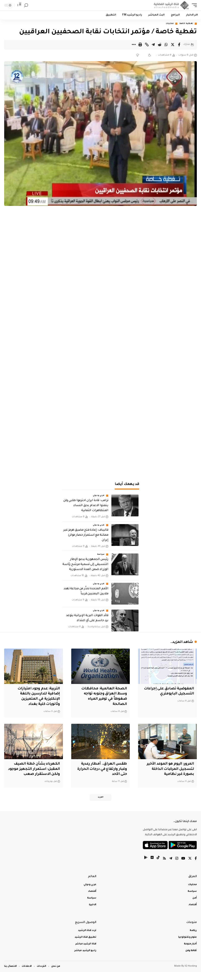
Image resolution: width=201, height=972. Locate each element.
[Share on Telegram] (153, 44)
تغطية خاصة (186, 24)
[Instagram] (176, 859)
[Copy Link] (147, 44)
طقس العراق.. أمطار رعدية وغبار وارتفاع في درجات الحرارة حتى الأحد (102, 769)
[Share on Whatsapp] (166, 44)
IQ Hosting (191, 966)
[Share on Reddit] (160, 44)
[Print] (140, 44)
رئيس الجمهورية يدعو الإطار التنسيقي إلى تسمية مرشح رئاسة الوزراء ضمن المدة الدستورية (85, 564)
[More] (134, 44)
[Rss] (164, 859)
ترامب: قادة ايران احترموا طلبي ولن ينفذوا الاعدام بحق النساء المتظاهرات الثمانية (85, 505)
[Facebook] (196, 859)
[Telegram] (170, 859)
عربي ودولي (99, 496)
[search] (26, 5)
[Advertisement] (100, 440)
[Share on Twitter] (173, 44)
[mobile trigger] (193, 5)
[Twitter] (190, 859)
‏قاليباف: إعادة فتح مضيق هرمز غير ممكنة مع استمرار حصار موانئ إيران (85, 535)
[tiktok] (158, 859)
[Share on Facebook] (179, 44)
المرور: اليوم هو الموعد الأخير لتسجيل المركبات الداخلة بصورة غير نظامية (170, 769)
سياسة (101, 554)
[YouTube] (183, 859)
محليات (170, 24)
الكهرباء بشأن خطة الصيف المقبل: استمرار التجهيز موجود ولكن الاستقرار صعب (34, 769)
